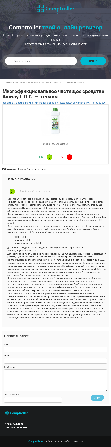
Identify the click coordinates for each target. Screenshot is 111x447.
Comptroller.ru (35, 441)
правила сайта (14, 424)
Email (6, 356)
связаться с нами (16, 427)
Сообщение (9, 367)
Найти (93, 61)
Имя (6, 344)
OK (97, 397)
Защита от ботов (12, 395)
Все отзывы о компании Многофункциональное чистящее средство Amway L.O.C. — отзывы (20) (54, 102)
